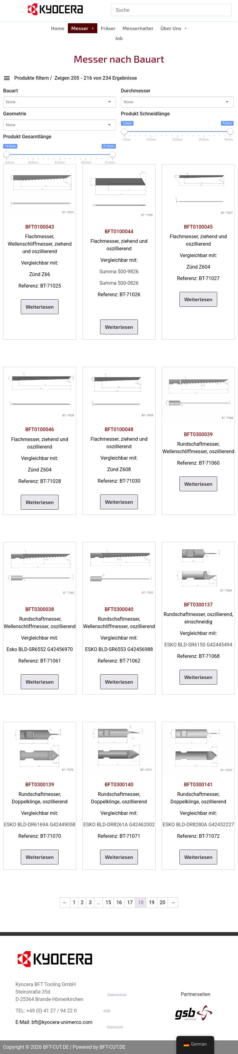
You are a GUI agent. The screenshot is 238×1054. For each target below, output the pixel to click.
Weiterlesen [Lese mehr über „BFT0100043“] (40, 307)
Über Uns (174, 28)
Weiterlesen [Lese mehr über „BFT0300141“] (198, 857)
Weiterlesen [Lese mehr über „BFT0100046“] (40, 502)
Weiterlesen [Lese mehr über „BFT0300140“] (119, 857)
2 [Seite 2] (82, 902)
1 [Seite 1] (74, 902)
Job (119, 38)
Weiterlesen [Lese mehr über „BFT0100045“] (198, 299)
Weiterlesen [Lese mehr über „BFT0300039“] (198, 484)
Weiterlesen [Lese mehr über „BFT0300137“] (198, 677)
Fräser (108, 28)
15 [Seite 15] (108, 902)
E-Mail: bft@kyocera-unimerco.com (53, 1022)
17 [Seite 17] (130, 902)
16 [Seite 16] (119, 902)
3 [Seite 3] (90, 902)
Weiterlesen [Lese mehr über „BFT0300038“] (40, 682)
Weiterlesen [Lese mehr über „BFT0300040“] (119, 682)
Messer (82, 28)
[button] (82, 28)
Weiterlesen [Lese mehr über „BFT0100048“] (119, 502)
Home (57, 28)
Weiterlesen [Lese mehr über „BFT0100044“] (119, 327)
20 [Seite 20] (162, 902)
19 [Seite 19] (151, 902)
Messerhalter (138, 28)
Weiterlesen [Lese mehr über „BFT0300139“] (40, 857)
